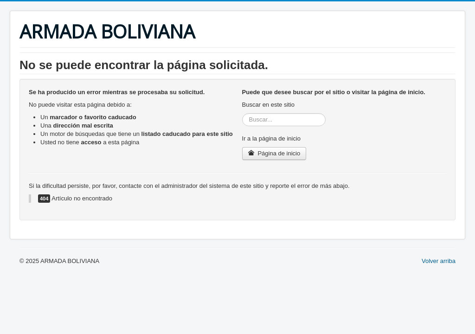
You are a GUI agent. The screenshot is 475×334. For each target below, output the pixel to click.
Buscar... (242, 113)
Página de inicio (274, 153)
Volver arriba (439, 260)
